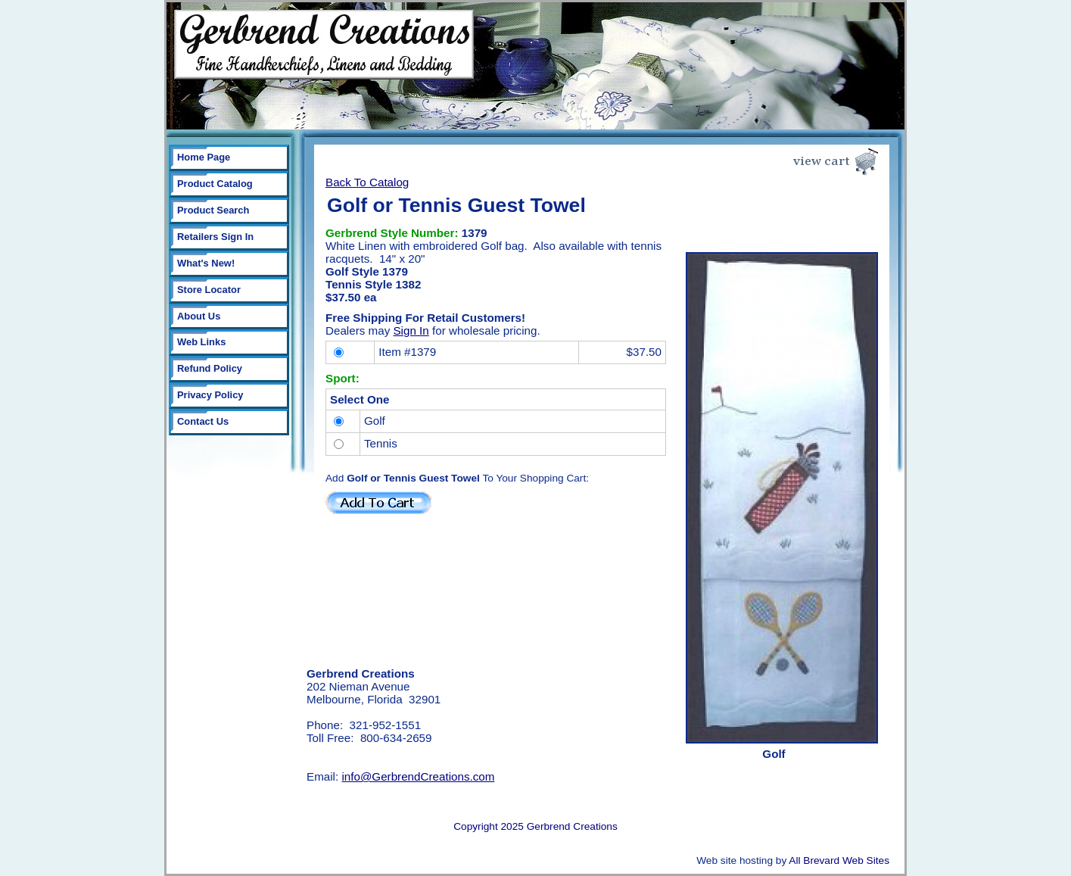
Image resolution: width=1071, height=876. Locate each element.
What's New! (206, 263)
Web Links (201, 342)
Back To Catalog (367, 182)
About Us (198, 316)
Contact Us (203, 421)
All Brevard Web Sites (839, 860)
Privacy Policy (210, 395)
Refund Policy (209, 368)
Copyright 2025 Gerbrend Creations (535, 826)
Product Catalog (215, 183)
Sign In (410, 330)
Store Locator (209, 289)
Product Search (213, 210)
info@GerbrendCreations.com (417, 776)
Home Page (203, 157)
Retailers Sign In (215, 236)
